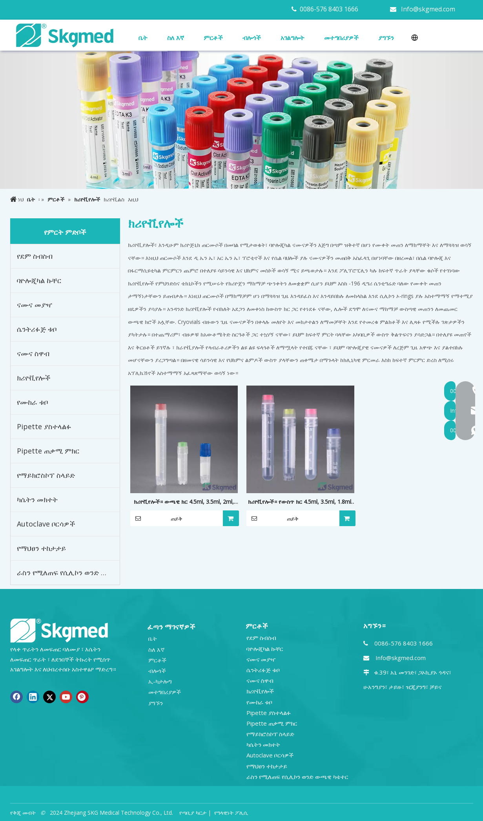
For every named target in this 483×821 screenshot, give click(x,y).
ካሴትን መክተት (37, 499)
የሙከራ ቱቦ (32, 402)
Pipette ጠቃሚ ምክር (48, 450)
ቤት (152, 638)
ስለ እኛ (156, 649)
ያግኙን (155, 703)
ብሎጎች (157, 671)
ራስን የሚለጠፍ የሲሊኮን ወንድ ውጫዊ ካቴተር (68, 572)
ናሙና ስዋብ (33, 353)
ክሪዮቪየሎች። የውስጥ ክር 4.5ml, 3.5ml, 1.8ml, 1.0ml (300, 502)
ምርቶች (157, 660)
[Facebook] (16, 697)
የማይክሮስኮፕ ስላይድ (46, 475)
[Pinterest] (82, 697)
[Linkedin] (33, 697)
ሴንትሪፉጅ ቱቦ (37, 329)
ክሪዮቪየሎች (34, 377)
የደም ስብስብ (35, 256)
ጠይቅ (156, 518)
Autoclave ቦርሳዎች (46, 523)
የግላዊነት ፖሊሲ (231, 812)
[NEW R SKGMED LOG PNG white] (59, 630)
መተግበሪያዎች (164, 692)
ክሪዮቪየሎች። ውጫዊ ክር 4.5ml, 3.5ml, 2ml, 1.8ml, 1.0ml (184, 502)
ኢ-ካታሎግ (160, 681)
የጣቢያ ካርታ (192, 812)
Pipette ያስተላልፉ (44, 426)
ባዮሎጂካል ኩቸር (39, 280)
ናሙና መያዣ (34, 304)
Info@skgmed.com (428, 9)
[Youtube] (66, 697)
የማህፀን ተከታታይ (41, 548)
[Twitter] (49, 697)
